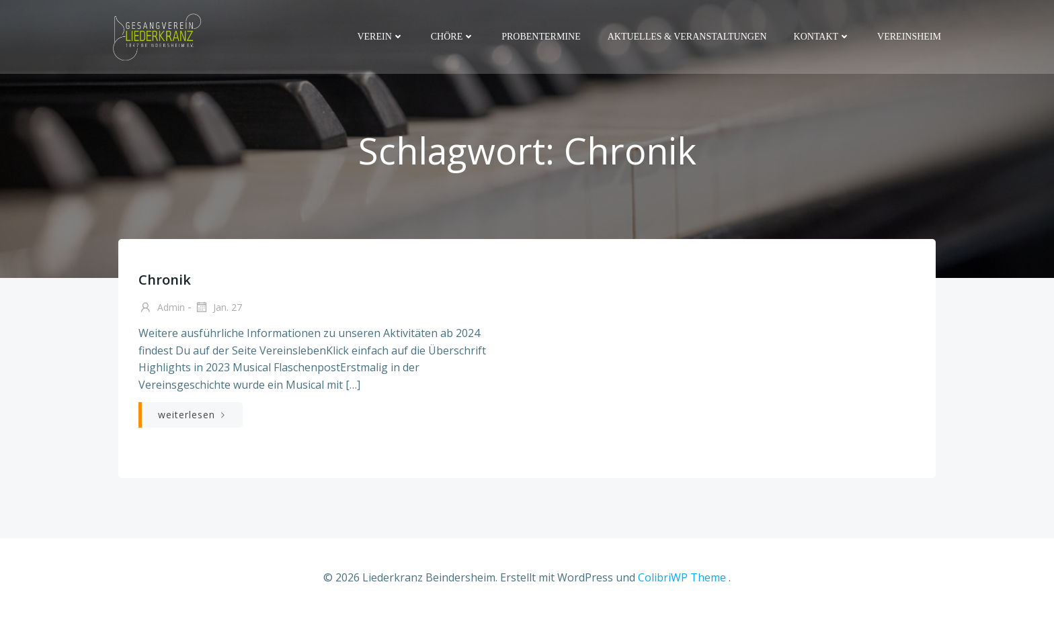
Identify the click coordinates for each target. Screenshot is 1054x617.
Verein (380, 37)
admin (161, 308)
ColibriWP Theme (682, 577)
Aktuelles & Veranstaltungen (687, 37)
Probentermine (540, 37)
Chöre (453, 37)
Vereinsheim (909, 37)
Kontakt (822, 37)
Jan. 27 (218, 308)
